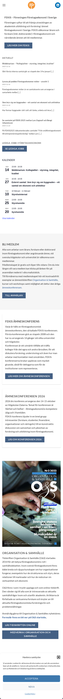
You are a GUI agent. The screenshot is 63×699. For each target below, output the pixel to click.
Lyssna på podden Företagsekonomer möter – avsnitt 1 (25, 81)
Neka (31, 686)
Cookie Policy (30, 694)
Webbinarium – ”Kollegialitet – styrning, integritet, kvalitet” (28, 63)
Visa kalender (8, 218)
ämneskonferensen (12, 287)
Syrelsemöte (18, 212)
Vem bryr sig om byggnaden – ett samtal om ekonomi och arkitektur (31, 102)
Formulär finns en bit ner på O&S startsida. (24, 617)
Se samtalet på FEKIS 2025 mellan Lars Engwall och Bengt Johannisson (27, 121)
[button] (58, 657)
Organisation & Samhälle (45, 279)
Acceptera (31, 678)
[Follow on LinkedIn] (57, 5)
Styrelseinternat (19, 194)
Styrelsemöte (18, 203)
